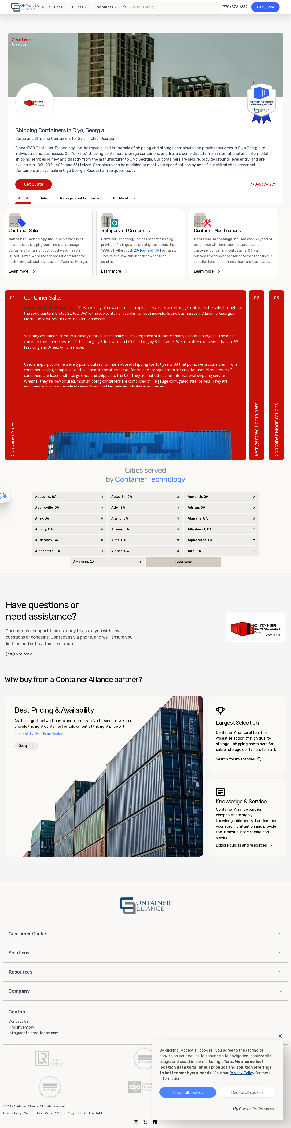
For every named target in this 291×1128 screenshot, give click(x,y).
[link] (48, 243)
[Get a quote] (265, 7)
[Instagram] (136, 1122)
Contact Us (18, 1021)
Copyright (74, 1113)
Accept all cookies (187, 1092)
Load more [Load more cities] (183, 562)
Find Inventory (21, 1027)
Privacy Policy (12, 1113)
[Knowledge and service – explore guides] (247, 818)
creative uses (193, 369)
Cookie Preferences (253, 1109)
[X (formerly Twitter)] (145, 1122)
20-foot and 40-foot (150, 250)
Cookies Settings (95, 1113)
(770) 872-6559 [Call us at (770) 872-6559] (234, 7)
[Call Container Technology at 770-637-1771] (263, 184)
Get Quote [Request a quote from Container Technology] (33, 184)
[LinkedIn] (155, 1122)
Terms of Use (33, 1113)
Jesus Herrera (22, 40)
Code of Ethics (55, 1113)
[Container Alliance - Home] (145, 905)
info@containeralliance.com (33, 1033)
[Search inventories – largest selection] (247, 735)
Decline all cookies (247, 1092)
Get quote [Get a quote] (26, 745)
